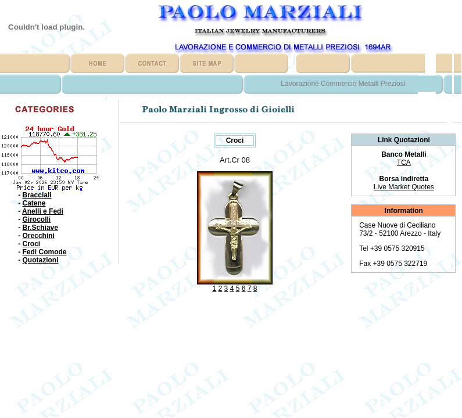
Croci (32, 244)
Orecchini (39, 236)
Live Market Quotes (404, 187)
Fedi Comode (45, 252)
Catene (34, 203)
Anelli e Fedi (42, 211)
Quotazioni (41, 260)
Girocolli (37, 219)
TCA (404, 162)
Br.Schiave (40, 228)
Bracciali (37, 195)
